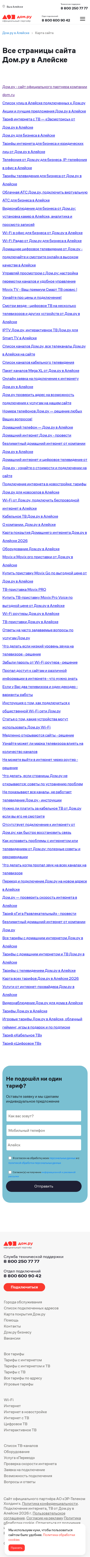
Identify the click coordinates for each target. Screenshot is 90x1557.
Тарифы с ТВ (14, 1372)
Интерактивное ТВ (20, 1429)
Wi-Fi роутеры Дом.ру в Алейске (30, 613)
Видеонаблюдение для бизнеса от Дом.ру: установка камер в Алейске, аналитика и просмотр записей (39, 216)
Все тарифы (14, 1353)
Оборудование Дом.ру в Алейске (31, 548)
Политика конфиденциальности (50, 1503)
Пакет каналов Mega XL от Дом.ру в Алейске (40, 370)
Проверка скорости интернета (30, 1463)
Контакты (12, 1326)
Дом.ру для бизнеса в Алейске (28, 135)
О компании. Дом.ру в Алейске (29, 524)
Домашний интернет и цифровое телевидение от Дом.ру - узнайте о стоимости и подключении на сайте (44, 467)
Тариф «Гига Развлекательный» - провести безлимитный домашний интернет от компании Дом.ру (43, 921)
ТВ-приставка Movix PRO (24, 589)
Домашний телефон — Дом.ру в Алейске (37, 427)
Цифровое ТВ (15, 1423)
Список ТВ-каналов (21, 1445)
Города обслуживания (23, 1302)
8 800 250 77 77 (21, 1261)
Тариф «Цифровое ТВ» (21, 1043)
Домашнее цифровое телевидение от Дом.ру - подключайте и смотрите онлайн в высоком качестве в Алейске (42, 257)
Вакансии (12, 1338)
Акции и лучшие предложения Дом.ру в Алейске (44, 111)
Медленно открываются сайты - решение (38, 735)
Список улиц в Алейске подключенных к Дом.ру (43, 102)
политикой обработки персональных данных (34, 1163)
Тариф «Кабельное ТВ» (22, 1035)
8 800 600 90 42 (56, 20)
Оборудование (17, 1451)
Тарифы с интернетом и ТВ (27, 1366)
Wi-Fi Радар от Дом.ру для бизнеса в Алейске (42, 240)
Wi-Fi (9, 1399)
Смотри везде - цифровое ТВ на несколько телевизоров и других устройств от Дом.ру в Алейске (41, 313)
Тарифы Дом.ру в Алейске (24, 1011)
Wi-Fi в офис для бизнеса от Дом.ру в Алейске (42, 232)
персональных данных (62, 1158)
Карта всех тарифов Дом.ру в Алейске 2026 (40, 978)
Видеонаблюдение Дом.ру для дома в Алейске (42, 1002)
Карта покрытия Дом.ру (24, 1314)
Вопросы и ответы (20, 1481)
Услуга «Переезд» (19, 1457)
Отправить (43, 1186)
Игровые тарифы (18, 1384)
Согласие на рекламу (44, 1518)
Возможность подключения (28, 1475)
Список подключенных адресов (31, 1308)
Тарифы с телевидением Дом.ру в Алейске (39, 970)
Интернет (12, 1405)
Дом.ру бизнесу (17, 1332)
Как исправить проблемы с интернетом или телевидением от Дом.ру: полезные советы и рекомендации (41, 848)
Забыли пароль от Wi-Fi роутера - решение (40, 662)
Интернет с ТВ (16, 1417)
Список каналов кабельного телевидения (38, 362)
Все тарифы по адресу (23, 1378)
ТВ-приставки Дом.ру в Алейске (30, 621)
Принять (16, 1548)
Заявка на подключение (24, 1469)
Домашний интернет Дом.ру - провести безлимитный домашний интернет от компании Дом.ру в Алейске (43, 443)
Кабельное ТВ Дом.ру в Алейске (30, 516)
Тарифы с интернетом (23, 1359)
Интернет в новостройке (25, 1411)
